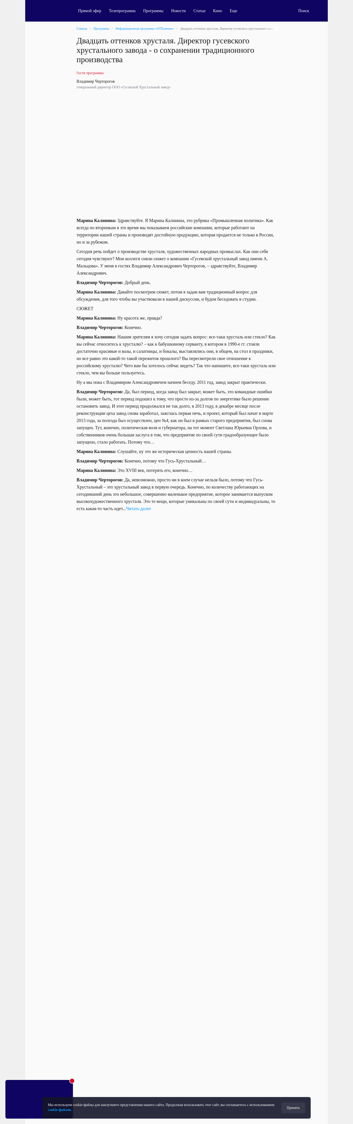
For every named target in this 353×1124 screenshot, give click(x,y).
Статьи (199, 11)
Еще (236, 11)
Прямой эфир (89, 11)
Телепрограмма (122, 11)
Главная (82, 28)
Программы (153, 11)
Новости (178, 11)
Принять (293, 1108)
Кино (217, 11)
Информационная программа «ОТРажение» (144, 28)
